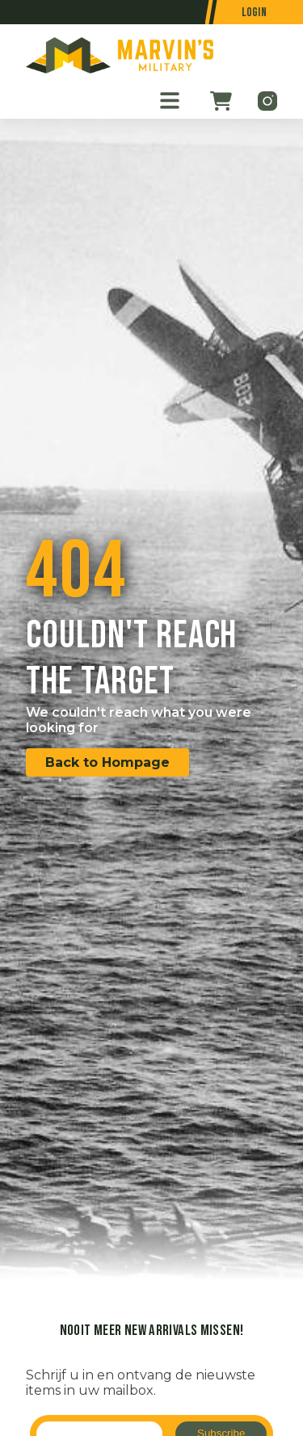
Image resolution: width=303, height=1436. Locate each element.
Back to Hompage (107, 762)
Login (254, 12)
